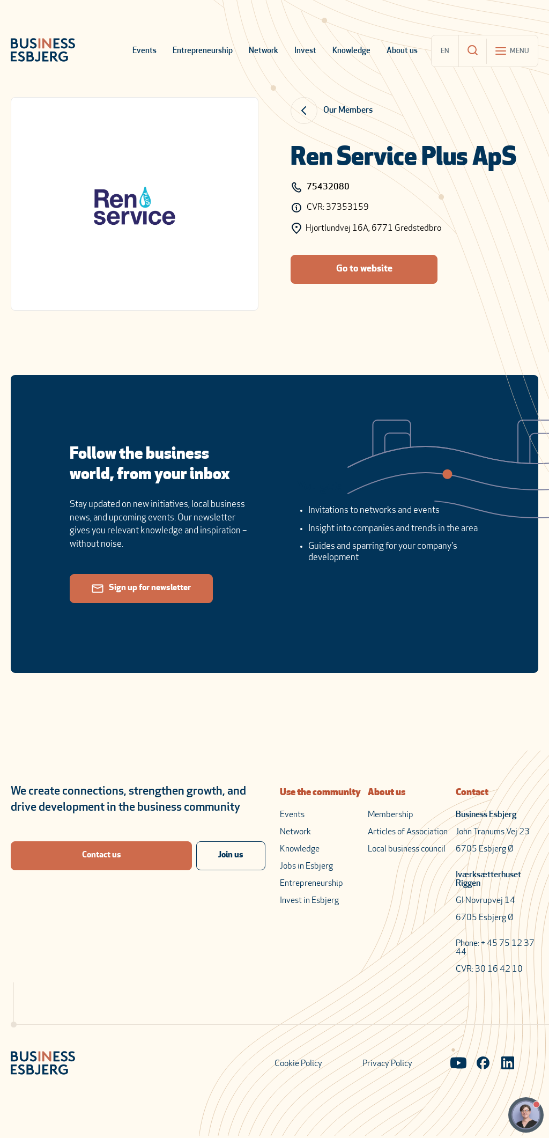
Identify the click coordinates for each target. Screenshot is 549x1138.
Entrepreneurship (203, 51)
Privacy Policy (387, 1064)
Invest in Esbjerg (309, 901)
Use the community (320, 793)
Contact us (101, 855)
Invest (305, 51)
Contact (472, 793)
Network (263, 51)
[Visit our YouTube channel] (458, 1063)
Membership (390, 815)
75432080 (320, 187)
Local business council (407, 849)
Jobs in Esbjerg (306, 866)
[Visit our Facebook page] (483, 1063)
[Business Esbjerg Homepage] (43, 51)
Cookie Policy (298, 1064)
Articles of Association (408, 832)
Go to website (364, 269)
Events (144, 51)
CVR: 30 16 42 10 (489, 969)
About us (402, 51)
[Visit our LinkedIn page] (508, 1063)
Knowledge (351, 51)
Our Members (348, 110)
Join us (230, 855)
